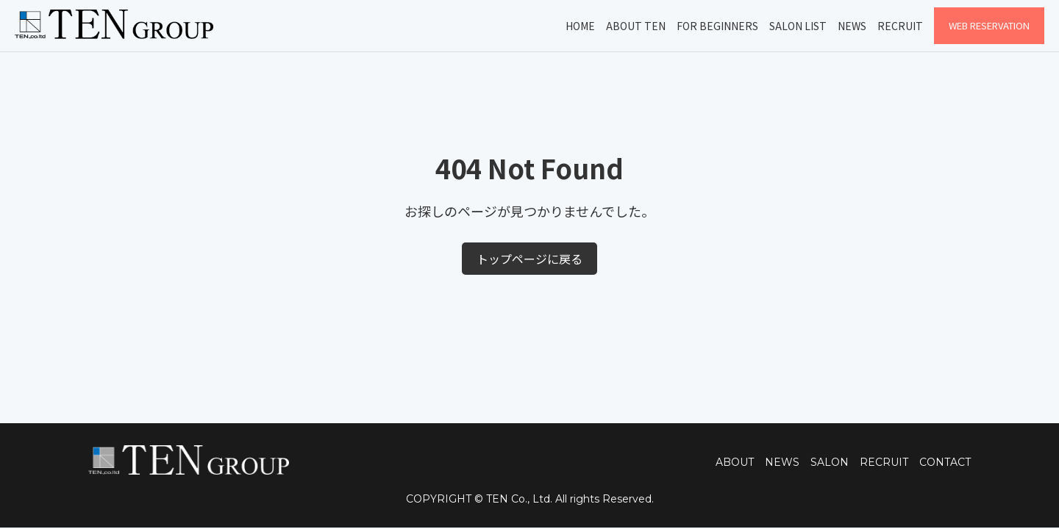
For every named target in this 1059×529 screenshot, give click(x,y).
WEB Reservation (989, 25)
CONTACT (945, 462)
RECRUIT (884, 462)
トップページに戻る (529, 258)
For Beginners (717, 25)
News (852, 25)
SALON (829, 462)
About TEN (636, 25)
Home (580, 25)
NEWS (782, 462)
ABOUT (735, 462)
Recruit (900, 25)
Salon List (798, 25)
